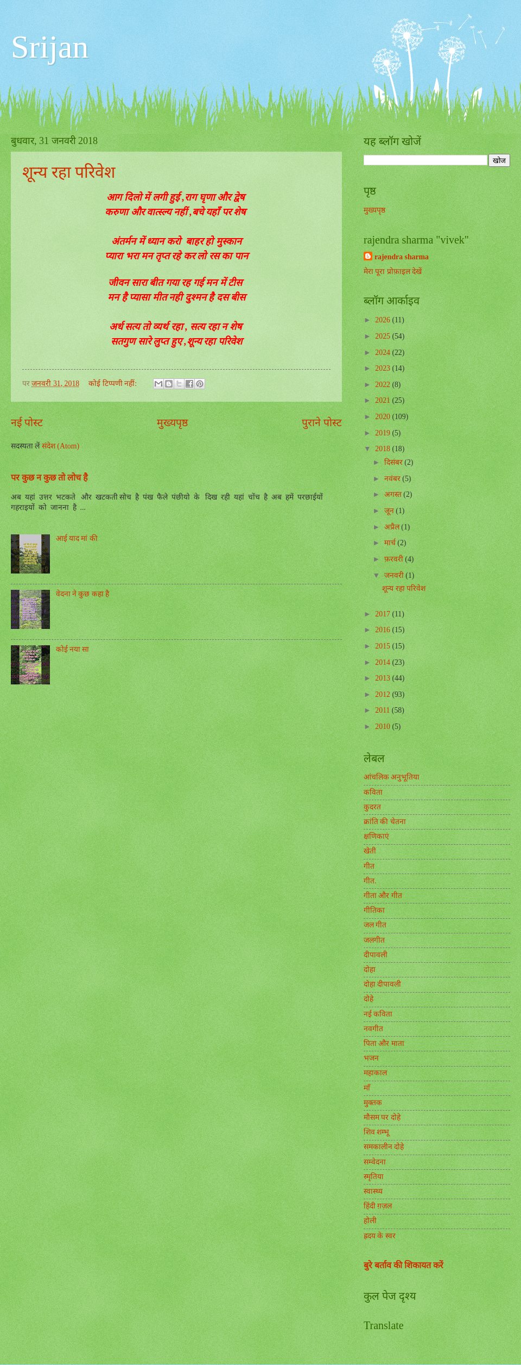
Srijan (49, 47)
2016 (383, 630)
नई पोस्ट (27, 422)
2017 (383, 614)
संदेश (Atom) (60, 446)
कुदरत (372, 807)
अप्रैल (392, 527)
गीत (369, 866)
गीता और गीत (383, 896)
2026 (383, 320)
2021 (383, 400)
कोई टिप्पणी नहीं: (113, 383)
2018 (383, 449)
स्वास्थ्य (373, 1191)
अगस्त (393, 494)
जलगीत (374, 940)
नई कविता (378, 1014)
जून (390, 511)
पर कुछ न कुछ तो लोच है (49, 477)
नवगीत (373, 1029)
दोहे (368, 999)
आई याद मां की (77, 538)
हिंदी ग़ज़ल (378, 1206)
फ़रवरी (394, 559)
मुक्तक (373, 1103)
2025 (383, 336)
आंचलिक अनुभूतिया (392, 777)
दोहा (370, 969)
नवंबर (393, 479)
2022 (383, 385)
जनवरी (394, 575)
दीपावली (375, 955)
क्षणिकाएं (376, 836)
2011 (383, 710)
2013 (383, 678)
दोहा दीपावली (382, 984)
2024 (383, 352)
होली (370, 1221)
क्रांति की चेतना (385, 822)
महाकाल (375, 1073)
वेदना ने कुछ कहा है (83, 594)
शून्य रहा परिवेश (68, 172)
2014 (383, 662)
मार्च (390, 543)
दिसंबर (394, 462)
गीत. (370, 881)
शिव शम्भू (376, 1132)
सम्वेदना (375, 1162)
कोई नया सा (73, 649)
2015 (383, 646)
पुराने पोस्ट (322, 422)
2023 (383, 368)
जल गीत (375, 925)
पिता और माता (384, 1043)
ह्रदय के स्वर (380, 1236)
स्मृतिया (374, 1177)
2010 (383, 726)
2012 (383, 694)
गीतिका (374, 910)
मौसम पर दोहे (382, 1117)
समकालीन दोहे (384, 1147)
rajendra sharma (401, 257)
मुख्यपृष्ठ (172, 422)
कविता (373, 792)
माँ (367, 1088)
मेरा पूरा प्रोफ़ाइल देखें (393, 271)
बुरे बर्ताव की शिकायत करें (403, 1265)
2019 (383, 433)
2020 (383, 417)
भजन (371, 1058)
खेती (370, 851)
